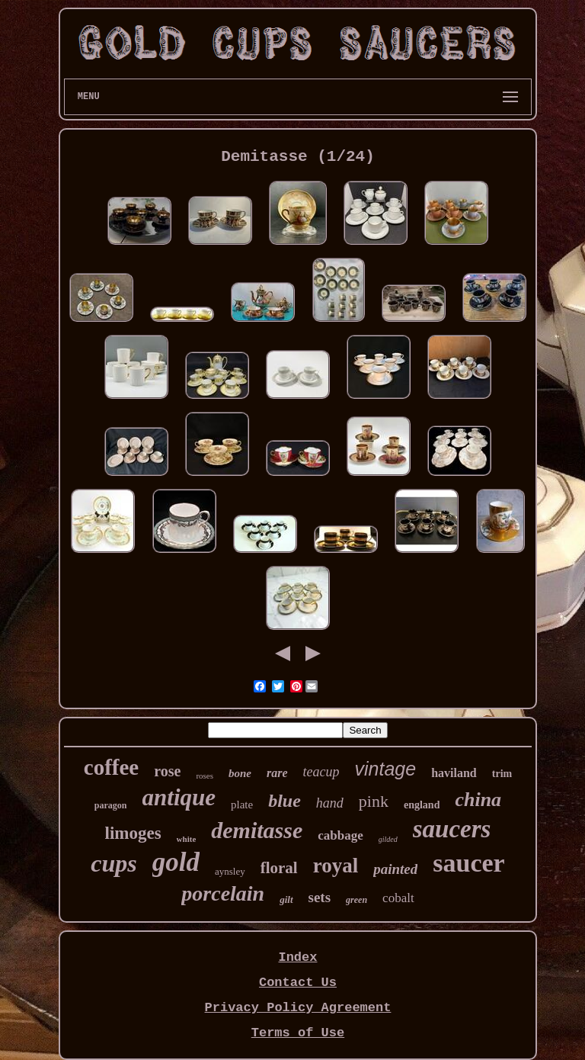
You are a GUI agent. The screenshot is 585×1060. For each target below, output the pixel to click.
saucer (468, 863)
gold (176, 862)
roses (204, 775)
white (187, 838)
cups (113, 863)
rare (277, 772)
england (422, 805)
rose (167, 771)
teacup (321, 771)
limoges (133, 833)
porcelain (222, 893)
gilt (286, 899)
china (478, 800)
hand (330, 803)
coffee (111, 767)
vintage (386, 768)
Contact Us (298, 982)
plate (242, 804)
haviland (454, 772)
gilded (388, 839)
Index (297, 957)
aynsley (230, 871)
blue (284, 801)
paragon (110, 805)
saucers (452, 829)
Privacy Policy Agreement (298, 1008)
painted (395, 869)
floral (279, 868)
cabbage (340, 835)
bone (240, 773)
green (356, 900)
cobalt (398, 898)
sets (319, 897)
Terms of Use (297, 1033)
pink (373, 801)
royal (336, 865)
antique (179, 797)
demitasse (256, 830)
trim (502, 773)
